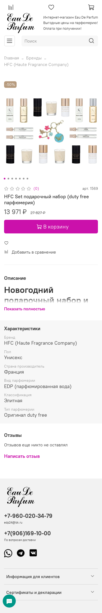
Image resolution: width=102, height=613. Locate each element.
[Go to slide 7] (27, 178)
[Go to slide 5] (19, 178)
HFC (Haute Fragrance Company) (36, 64)
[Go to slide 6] (23, 178)
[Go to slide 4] (16, 178)
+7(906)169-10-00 (27, 533)
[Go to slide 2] (8, 178)
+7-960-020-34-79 (28, 515)
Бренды (34, 58)
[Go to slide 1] (4, 178)
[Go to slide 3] (12, 178)
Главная (11, 58)
